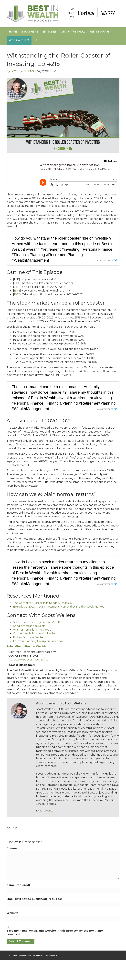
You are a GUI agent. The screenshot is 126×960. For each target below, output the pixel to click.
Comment (14, 848)
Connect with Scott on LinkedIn (34, 633)
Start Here (30, 31)
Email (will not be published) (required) (34, 899)
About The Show (73, 31)
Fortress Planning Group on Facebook (38, 641)
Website (48, 810)
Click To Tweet (105, 261)
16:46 (17, 290)
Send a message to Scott (29, 625)
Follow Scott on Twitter (28, 637)
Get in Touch (99, 31)
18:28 (17, 294)
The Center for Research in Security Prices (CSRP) (45, 602)
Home (13, 31)
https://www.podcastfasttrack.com (29, 659)
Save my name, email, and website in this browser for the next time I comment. (56, 932)
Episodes (50, 31)
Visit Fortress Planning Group (32, 629)
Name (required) (18, 885)
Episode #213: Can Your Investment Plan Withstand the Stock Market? (59, 606)
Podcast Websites (49, 955)
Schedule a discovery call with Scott (36, 622)
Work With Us (19, 40)
